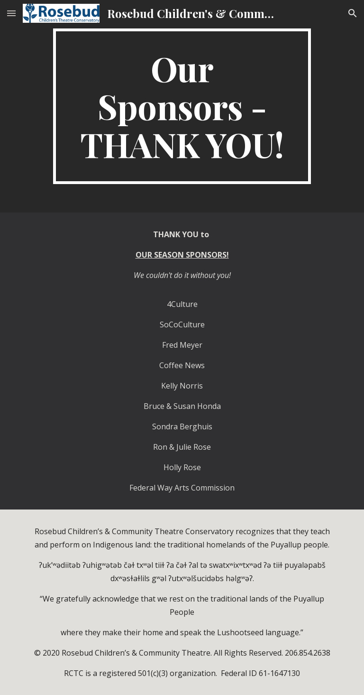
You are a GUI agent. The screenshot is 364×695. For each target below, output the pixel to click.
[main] (181, 106)
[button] (11, 13)
